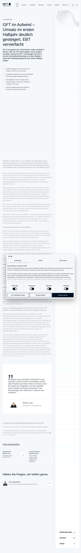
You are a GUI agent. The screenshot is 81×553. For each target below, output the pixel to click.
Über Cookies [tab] (63, 260)
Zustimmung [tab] (17, 260)
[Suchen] (69, 5)
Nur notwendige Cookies (18, 295)
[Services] (24, 5)
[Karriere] (65, 5)
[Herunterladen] (67, 532)
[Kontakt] (67, 538)
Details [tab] (40, 260)
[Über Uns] (17, 5)
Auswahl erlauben (40, 295)
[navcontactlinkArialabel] (77, 5)
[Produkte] (32, 5)
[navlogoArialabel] (6, 5)
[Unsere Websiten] (73, 5)
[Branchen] (41, 5)
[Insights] (57, 5)
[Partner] (49, 5)
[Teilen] (67, 543)
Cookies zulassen (63, 295)
